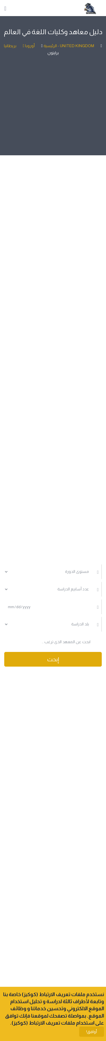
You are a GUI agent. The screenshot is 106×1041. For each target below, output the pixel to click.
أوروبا (25, 45)
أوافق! (91, 1031)
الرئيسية (50, 45)
